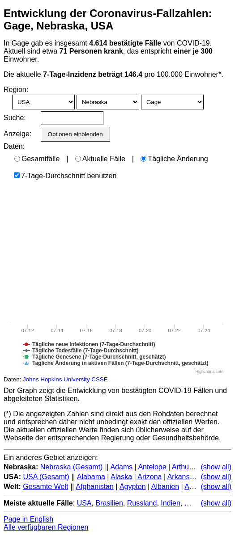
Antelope (152, 467)
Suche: (15, 117)
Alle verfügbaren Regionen (46, 527)
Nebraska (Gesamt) (71, 467)
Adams (121, 467)
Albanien (165, 486)
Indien (170, 503)
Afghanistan (95, 486)
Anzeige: (17, 134)
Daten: (14, 146)
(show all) (216, 467)
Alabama (91, 477)
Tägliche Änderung (174, 159)
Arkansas (182, 477)
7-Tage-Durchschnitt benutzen (65, 176)
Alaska (121, 477)
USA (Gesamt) (46, 477)
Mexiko (195, 503)
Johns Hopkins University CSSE (65, 379)
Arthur (182, 467)
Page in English (28, 519)
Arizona (149, 477)
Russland (142, 503)
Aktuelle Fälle (100, 159)
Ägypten (133, 486)
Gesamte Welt (45, 486)
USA (84, 503)
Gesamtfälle (37, 159)
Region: (16, 89)
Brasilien (109, 503)
